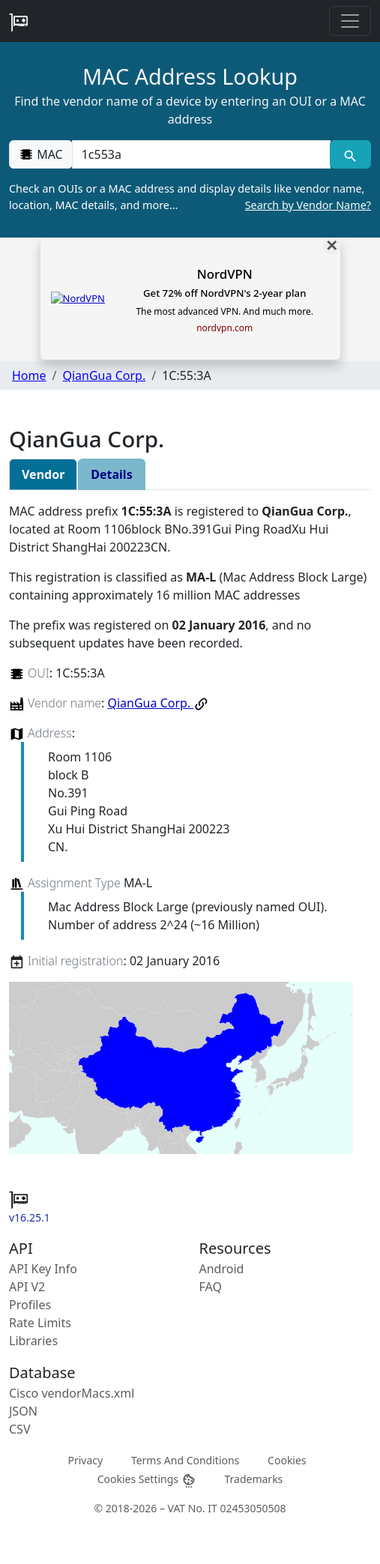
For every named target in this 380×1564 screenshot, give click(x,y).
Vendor (43, 474)
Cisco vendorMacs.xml (71, 1393)
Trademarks (253, 1479)
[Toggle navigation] (350, 21)
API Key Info (43, 1268)
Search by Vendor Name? (308, 205)
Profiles (30, 1304)
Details (111, 474)
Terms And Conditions (185, 1459)
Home (29, 375)
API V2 (27, 1286)
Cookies (287, 1459)
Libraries (33, 1340)
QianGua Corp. (103, 375)
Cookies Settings (146, 1480)
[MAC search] (350, 154)
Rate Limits (40, 1322)
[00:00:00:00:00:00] (201, 154)
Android (221, 1268)
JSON (23, 1411)
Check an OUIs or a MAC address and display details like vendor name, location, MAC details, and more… (190, 197)
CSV (20, 1429)
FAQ (210, 1286)
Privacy (85, 1459)
